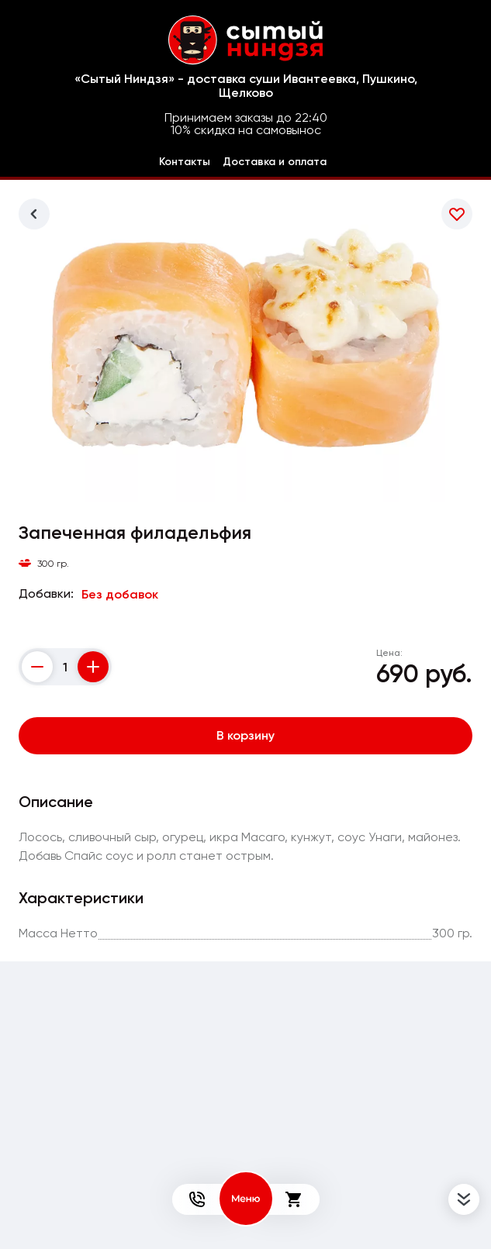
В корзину (245, 736)
